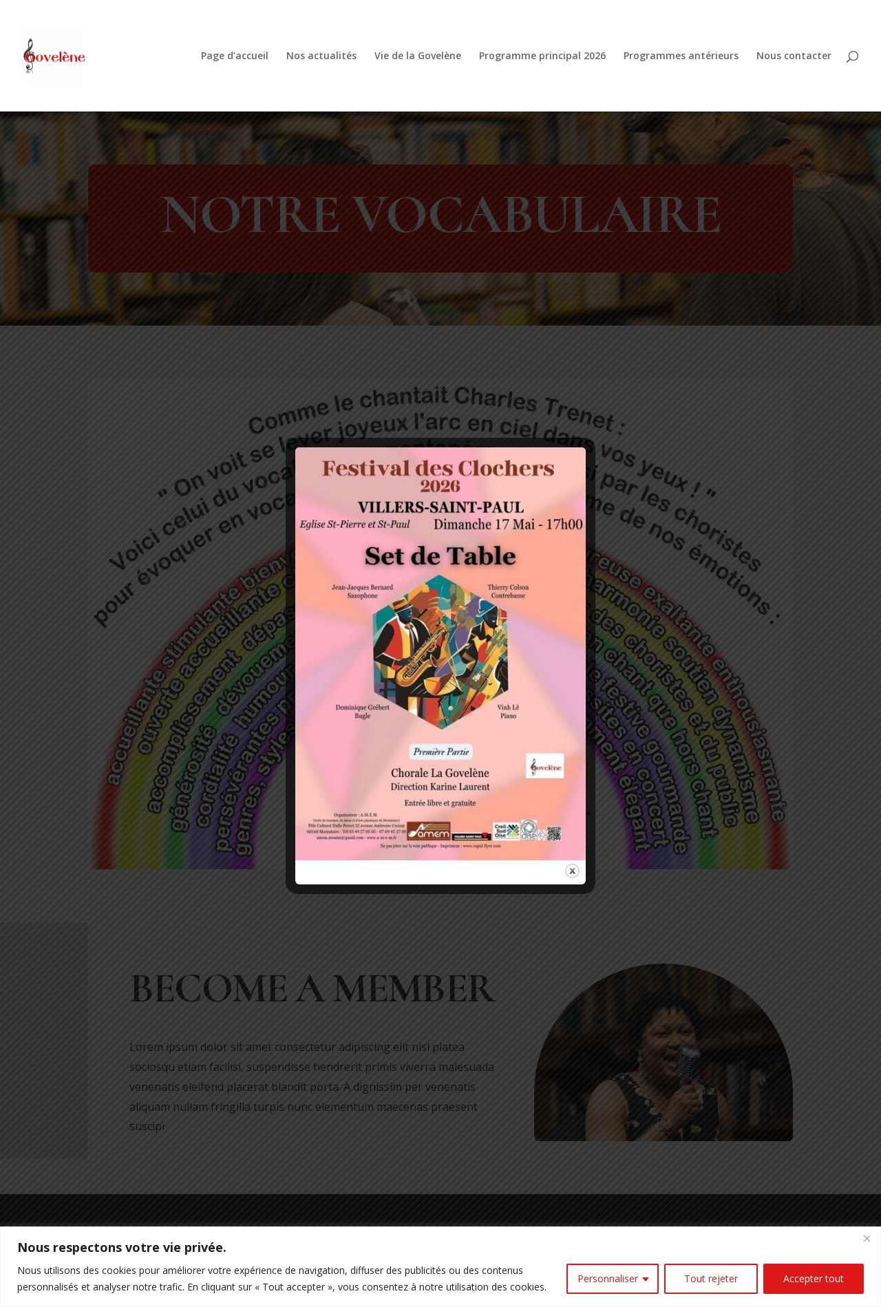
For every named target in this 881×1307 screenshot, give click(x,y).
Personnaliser (607, 1278)
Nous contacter (793, 56)
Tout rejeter (711, 1278)
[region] (440, 1266)
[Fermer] (866, 1238)
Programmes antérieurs (681, 56)
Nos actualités (321, 56)
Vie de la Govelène (417, 56)
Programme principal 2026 (542, 56)
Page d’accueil (234, 56)
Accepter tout (813, 1278)
